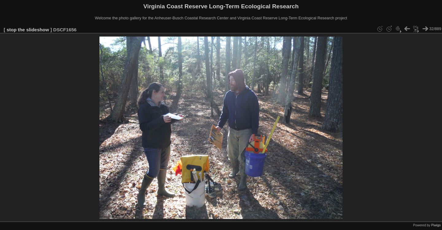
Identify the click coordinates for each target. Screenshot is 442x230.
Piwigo (436, 225)
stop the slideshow (27, 29)
